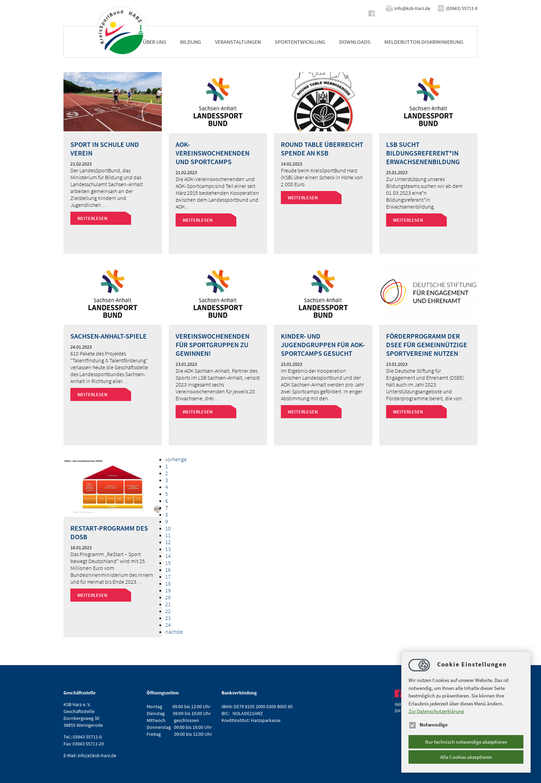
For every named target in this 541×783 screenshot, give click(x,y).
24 (168, 624)
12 (168, 542)
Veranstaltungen (238, 41)
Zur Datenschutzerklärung (436, 711)
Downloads (355, 41)
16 (168, 569)
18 (168, 583)
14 (168, 555)
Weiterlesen (92, 218)
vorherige (176, 459)
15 (168, 562)
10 (168, 528)
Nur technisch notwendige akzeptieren (466, 742)
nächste (174, 631)
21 (168, 604)
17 (168, 576)
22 (168, 611)
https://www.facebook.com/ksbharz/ (372, 13)
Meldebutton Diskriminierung (423, 41)
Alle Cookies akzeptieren (466, 757)
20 (168, 597)
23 (168, 617)
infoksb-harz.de (412, 8)
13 (168, 548)
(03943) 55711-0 (462, 8)
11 (168, 535)
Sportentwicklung (300, 41)
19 (168, 590)
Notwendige (428, 724)
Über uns (154, 41)
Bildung (190, 41)
